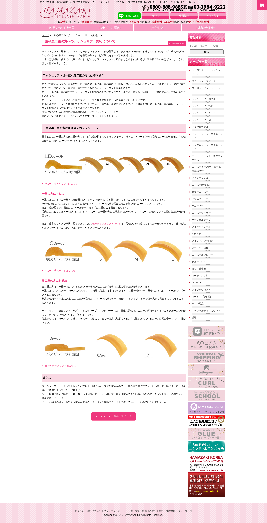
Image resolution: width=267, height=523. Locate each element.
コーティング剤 (200, 275)
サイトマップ (185, 511)
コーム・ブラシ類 (201, 296)
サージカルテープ (201, 219)
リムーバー (198, 205)
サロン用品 (198, 303)
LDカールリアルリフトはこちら (61, 183)
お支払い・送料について (88, 511)
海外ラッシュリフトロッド (106, 223)
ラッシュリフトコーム (204, 113)
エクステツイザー (201, 212)
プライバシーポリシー (116, 511)
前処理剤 (196, 233)
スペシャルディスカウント (206, 310)
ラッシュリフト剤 (201, 120)
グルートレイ (199, 261)
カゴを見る (212, 15)
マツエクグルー (200, 198)
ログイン (155, 15)
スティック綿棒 (200, 247)
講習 (194, 317)
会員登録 (184, 15)
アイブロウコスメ (201, 289)
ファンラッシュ (200, 177)
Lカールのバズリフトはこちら (60, 365)
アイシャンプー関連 (202, 240)
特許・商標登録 (167, 511)
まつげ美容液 (199, 268)
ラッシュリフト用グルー (205, 99)
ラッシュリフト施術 (202, 106)
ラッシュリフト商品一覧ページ (113, 416)
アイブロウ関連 (200, 127)
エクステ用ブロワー (202, 254)
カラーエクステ (200, 191)
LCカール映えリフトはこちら (59, 270)
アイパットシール (201, 226)
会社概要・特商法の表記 (143, 511)
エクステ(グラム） (202, 184)
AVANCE (196, 282)
